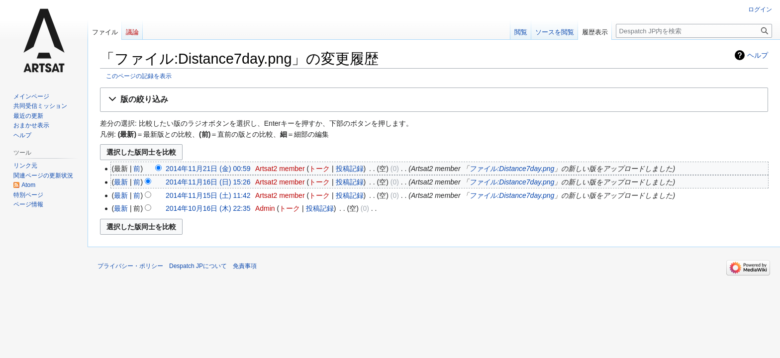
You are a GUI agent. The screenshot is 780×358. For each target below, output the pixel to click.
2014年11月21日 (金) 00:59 (208, 169)
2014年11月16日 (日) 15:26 (208, 182)
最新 (121, 182)
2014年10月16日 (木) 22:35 (208, 208)
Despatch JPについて (198, 266)
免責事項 (245, 266)
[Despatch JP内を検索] (694, 31)
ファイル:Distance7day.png (511, 169)
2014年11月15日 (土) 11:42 (208, 195)
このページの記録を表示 (139, 76)
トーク (319, 169)
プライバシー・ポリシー (130, 266)
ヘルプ (757, 55)
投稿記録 (350, 169)
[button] (434, 99)
